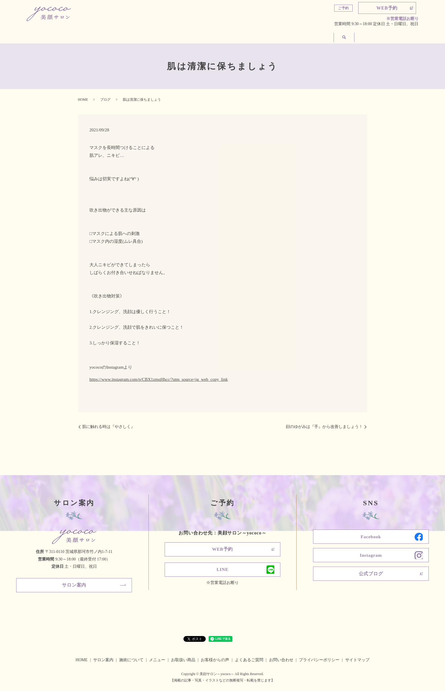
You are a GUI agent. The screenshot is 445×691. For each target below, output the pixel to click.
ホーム (44, 35)
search (407, 35)
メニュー (174, 35)
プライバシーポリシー (319, 660)
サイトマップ (357, 660)
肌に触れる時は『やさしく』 (108, 426)
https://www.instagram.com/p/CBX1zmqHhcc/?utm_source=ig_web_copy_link (158, 379)
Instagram (370, 555)
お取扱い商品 (218, 35)
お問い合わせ (373, 35)
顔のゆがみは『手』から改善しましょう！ (324, 426)
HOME (83, 100)
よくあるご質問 (269, 35)
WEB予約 (387, 7)
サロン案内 (83, 35)
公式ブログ (371, 574)
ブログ (105, 100)
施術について (130, 35)
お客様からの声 (322, 35)
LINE (222, 570)
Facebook (371, 536)
